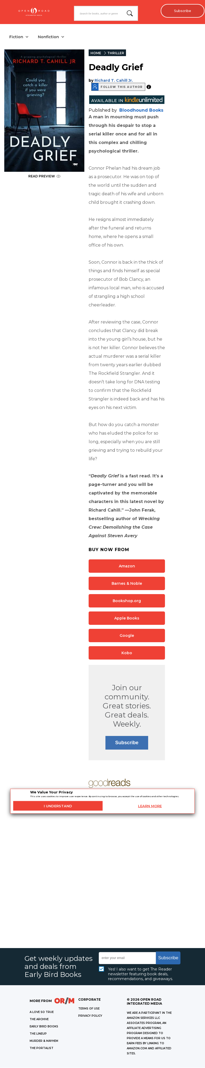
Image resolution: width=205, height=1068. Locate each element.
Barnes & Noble (127, 583)
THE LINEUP (38, 1034)
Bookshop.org (127, 601)
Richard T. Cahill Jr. (113, 80)
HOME (95, 53)
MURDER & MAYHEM (44, 1041)
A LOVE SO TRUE (42, 1012)
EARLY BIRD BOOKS (44, 1026)
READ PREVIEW (44, 176)
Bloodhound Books (141, 110)
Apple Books (126, 618)
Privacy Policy (90, 1016)
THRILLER (115, 53)
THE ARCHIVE (39, 1019)
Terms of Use (89, 1009)
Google (127, 635)
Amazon (127, 566)
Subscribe (181, 10)
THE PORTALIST (41, 1048)
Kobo (126, 653)
